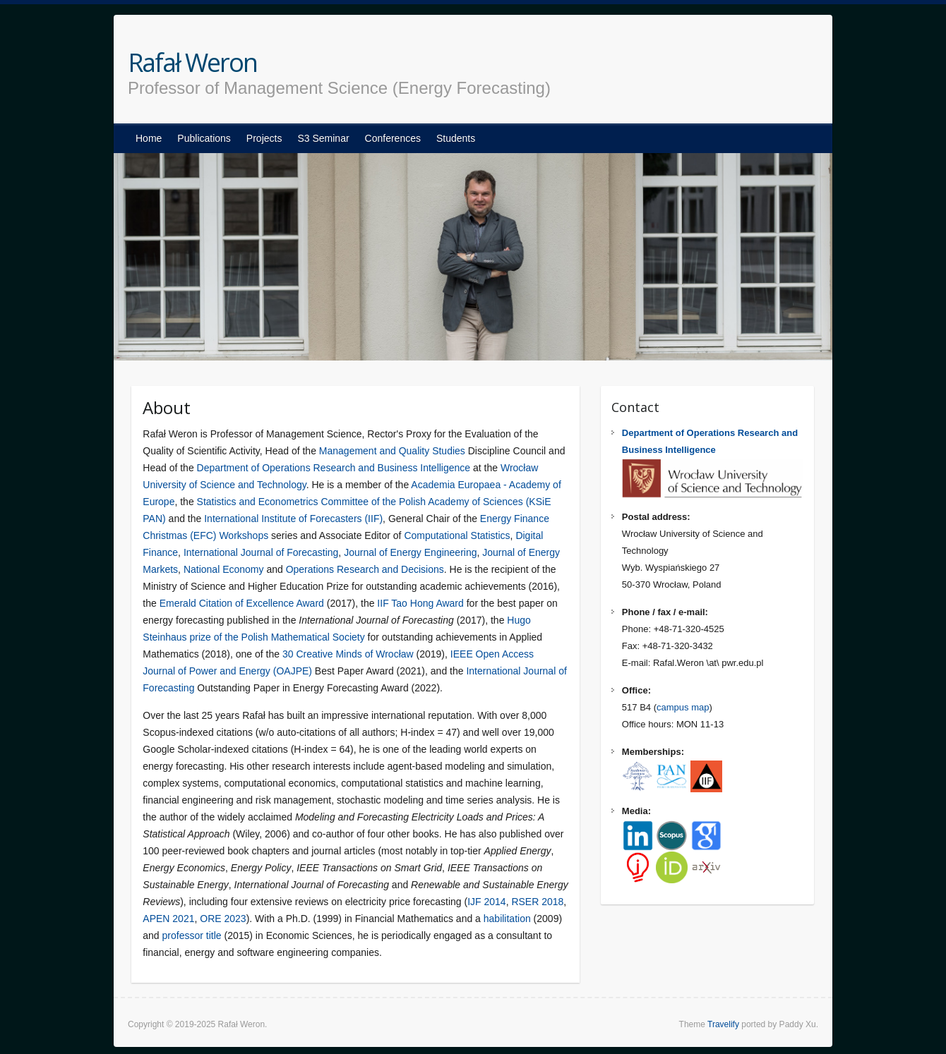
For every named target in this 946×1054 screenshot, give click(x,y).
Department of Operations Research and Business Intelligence (334, 467)
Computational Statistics (457, 535)
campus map (683, 707)
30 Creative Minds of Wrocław (348, 654)
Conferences (393, 138)
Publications (204, 138)
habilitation (507, 918)
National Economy (224, 569)
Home (149, 138)
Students (455, 138)
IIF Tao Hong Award (420, 603)
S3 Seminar (323, 138)
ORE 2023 (223, 918)
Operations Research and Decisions (365, 569)
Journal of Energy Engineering (410, 552)
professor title (192, 935)
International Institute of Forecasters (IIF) (293, 518)
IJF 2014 (486, 901)
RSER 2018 (537, 901)
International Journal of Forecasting (261, 552)
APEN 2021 (168, 918)
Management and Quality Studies (392, 450)
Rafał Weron (192, 63)
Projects (264, 138)
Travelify (723, 1024)
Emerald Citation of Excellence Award (242, 603)
